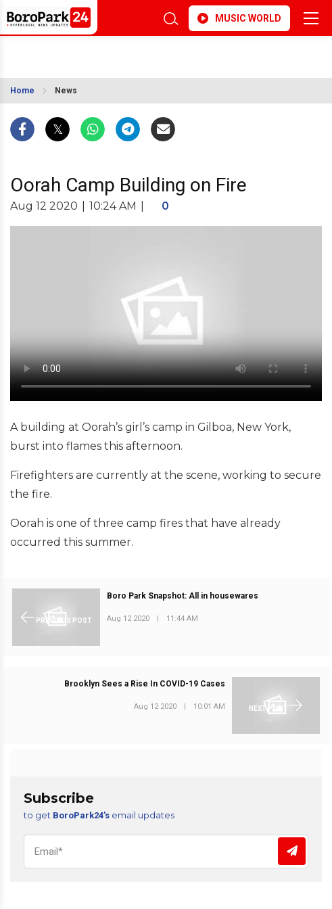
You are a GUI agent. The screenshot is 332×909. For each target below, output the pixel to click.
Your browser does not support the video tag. (166, 313)
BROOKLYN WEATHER (96, 53)
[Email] (166, 851)
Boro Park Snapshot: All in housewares (182, 596)
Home (22, 90)
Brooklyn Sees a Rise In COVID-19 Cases (144, 684)
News (66, 90)
